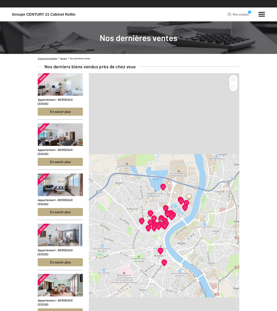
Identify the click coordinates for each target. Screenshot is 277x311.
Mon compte (238, 14)
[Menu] (262, 14)
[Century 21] (43, 14)
